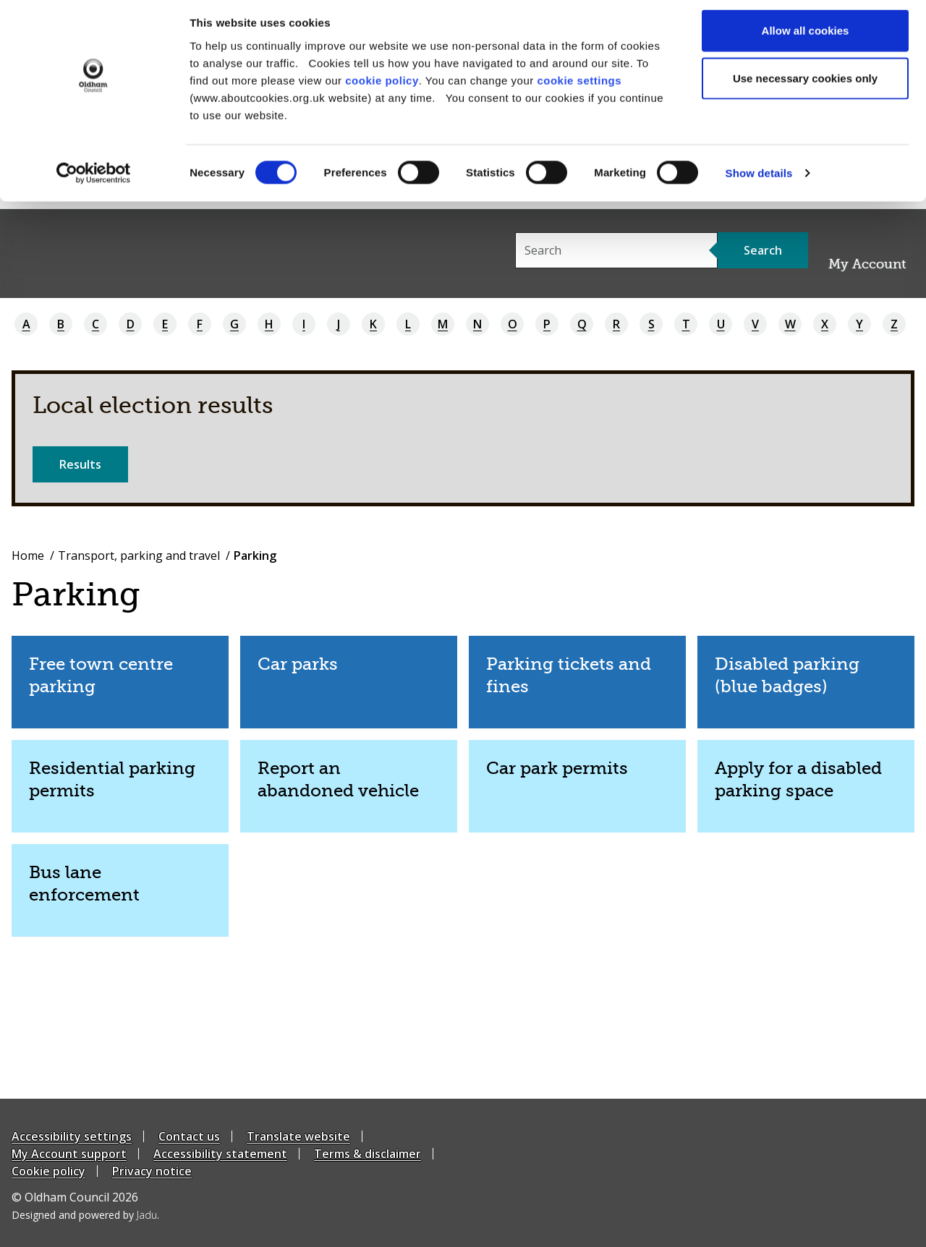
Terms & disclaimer (367, 1154)
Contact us (189, 1136)
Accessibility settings (72, 1136)
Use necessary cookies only (805, 86)
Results (80, 464)
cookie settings (579, 87)
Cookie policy (48, 1171)
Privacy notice (152, 1171)
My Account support (69, 1154)
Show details (759, 180)
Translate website (298, 1136)
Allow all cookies (805, 38)
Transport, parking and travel (139, 555)
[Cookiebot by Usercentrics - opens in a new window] (93, 181)
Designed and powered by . (85, 1215)
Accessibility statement (220, 1154)
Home (28, 555)
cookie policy (382, 87)
